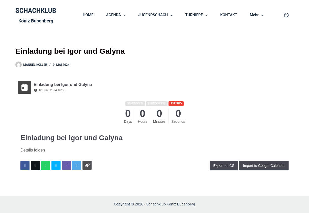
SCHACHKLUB (35, 10)
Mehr (257, 15)
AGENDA (117, 15)
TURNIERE (197, 15)
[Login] (286, 15)
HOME (88, 15)
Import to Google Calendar (264, 166)
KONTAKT (228, 15)
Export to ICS (223, 166)
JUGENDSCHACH (156, 15)
